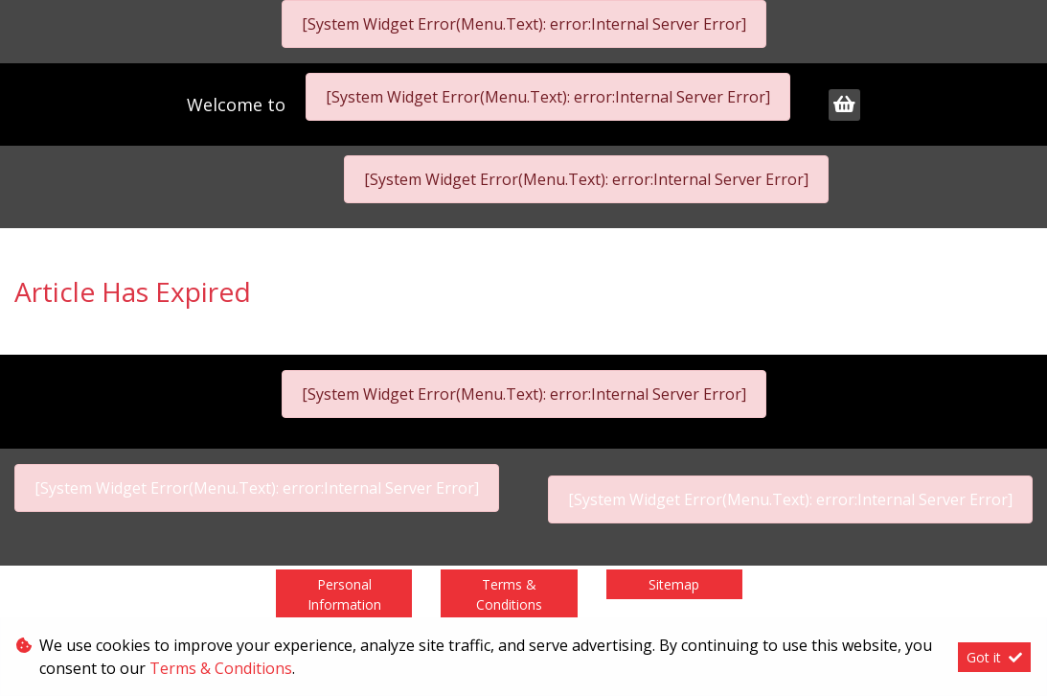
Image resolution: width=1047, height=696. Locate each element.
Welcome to (238, 104)
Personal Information (344, 594)
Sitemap (674, 584)
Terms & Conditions (509, 594)
